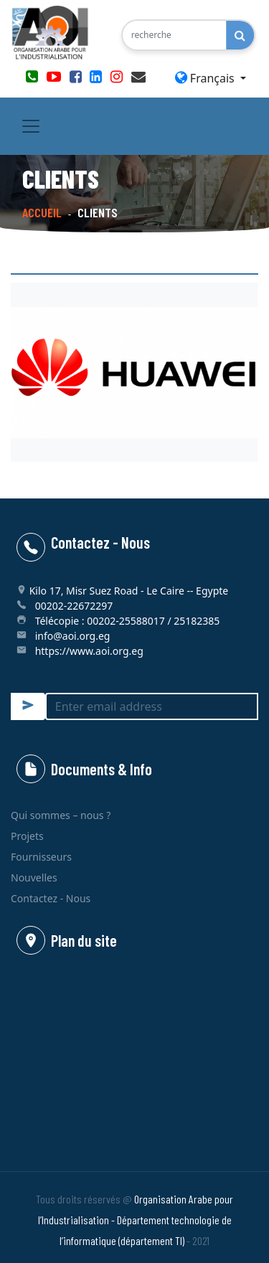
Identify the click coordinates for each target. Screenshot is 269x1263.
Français (206, 78)
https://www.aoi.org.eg (89, 651)
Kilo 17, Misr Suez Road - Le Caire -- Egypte (129, 590)
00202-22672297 (74, 605)
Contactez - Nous (50, 898)
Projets (27, 836)
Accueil (42, 212)
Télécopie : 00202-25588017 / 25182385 (127, 621)
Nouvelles (34, 877)
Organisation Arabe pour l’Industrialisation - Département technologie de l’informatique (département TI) (136, 1219)
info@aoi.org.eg (72, 636)
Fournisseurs (41, 857)
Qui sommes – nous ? (60, 815)
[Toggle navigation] (31, 126)
